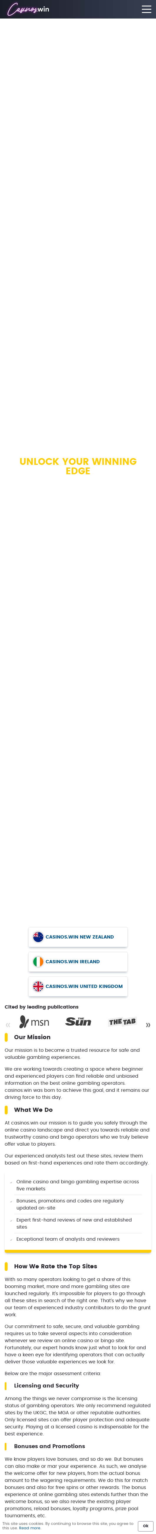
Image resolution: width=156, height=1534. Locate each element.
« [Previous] (8, 1025)
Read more (29, 1528)
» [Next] (148, 1025)
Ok (145, 1526)
